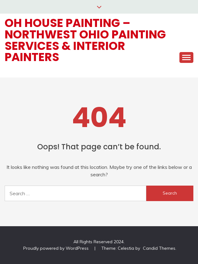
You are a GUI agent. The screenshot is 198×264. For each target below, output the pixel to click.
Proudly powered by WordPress (56, 248)
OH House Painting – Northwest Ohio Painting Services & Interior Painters (85, 40)
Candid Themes (159, 248)
